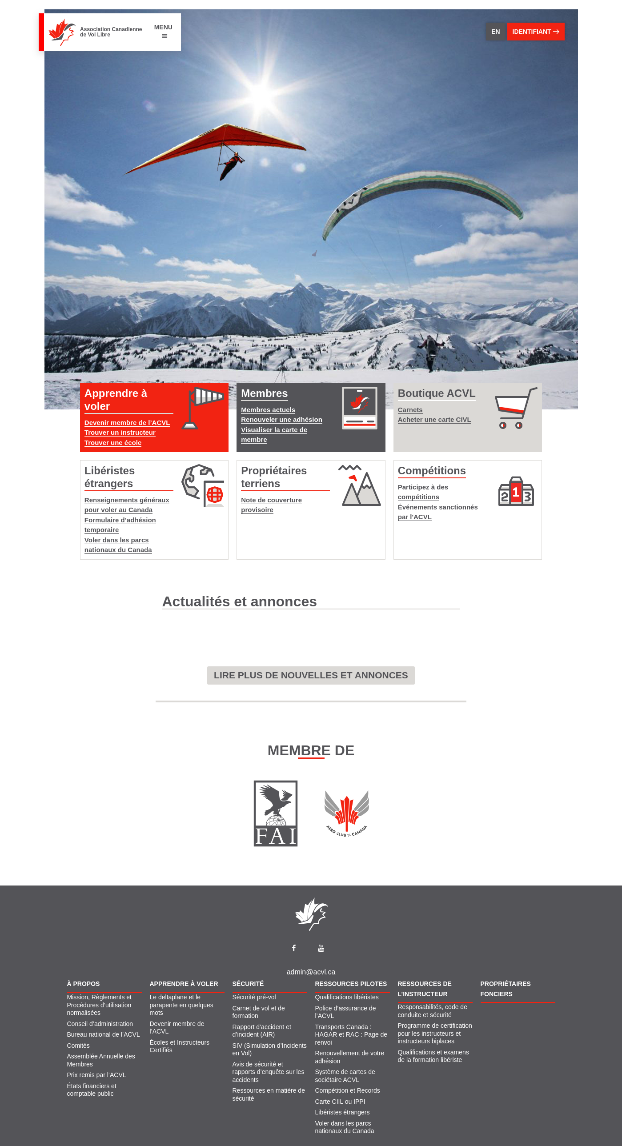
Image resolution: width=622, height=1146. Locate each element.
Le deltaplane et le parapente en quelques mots (181, 1005)
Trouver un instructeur (120, 432)
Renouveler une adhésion (281, 419)
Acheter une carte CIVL (434, 419)
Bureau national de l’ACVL (103, 1034)
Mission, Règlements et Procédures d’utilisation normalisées (99, 1005)
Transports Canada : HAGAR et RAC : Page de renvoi (351, 1034)
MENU (163, 31)
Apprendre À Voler (184, 983)
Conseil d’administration (100, 1023)
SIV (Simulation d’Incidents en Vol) (270, 1049)
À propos (83, 983)
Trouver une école (112, 442)
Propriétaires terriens (274, 477)
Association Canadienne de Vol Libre (111, 32)
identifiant (536, 31)
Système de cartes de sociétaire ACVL (345, 1075)
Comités (78, 1045)
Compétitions (432, 471)
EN (495, 31)
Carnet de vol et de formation (259, 1012)
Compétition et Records (347, 1090)
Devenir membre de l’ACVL (127, 422)
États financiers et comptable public (91, 1090)
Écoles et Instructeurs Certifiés (180, 1046)
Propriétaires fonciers (506, 988)
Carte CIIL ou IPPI (340, 1101)
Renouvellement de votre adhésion (350, 1057)
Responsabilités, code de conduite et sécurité (432, 1010)
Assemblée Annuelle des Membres (101, 1060)
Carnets (410, 409)
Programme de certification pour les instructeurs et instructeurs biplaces (435, 1033)
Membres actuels (268, 409)
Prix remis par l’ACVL (96, 1074)
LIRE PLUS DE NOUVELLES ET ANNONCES (311, 675)
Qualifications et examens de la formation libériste (433, 1056)
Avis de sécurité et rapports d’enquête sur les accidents (269, 1072)
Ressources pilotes (351, 983)
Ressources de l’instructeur (425, 988)
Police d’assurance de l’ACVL (345, 1012)
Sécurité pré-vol (254, 997)
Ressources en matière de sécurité (269, 1094)
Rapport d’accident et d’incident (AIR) (262, 1030)
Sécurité (248, 983)
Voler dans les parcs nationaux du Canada (344, 1127)
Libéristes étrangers (109, 477)
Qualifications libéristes (347, 997)
